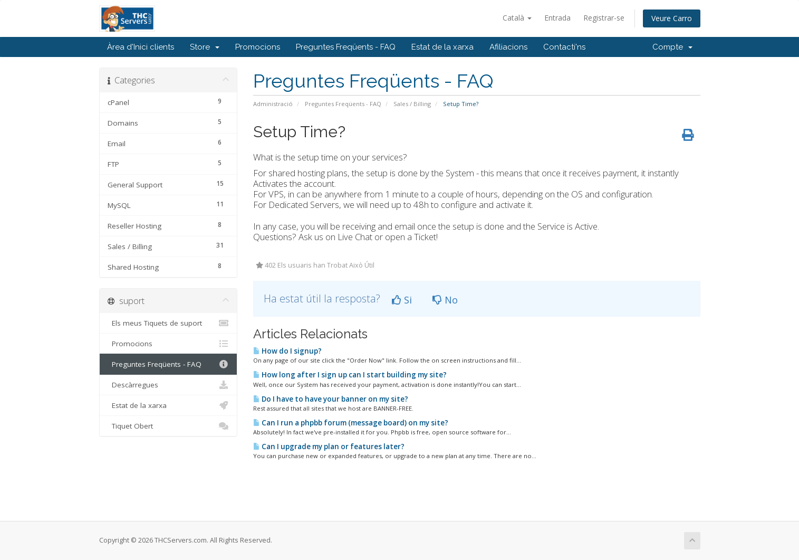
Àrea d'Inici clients (140, 47)
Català (517, 18)
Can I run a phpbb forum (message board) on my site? (350, 423)
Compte (672, 47)
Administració (273, 104)
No (445, 299)
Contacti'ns (564, 47)
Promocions (257, 47)
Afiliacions (508, 47)
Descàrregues (168, 384)
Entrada (557, 18)
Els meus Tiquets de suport (168, 323)
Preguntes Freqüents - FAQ (346, 47)
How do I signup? (287, 351)
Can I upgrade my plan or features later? (329, 446)
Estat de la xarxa (442, 47)
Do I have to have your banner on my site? (330, 399)
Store (204, 47)
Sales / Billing (412, 104)
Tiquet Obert (168, 426)
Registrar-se (603, 18)
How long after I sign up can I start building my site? (350, 374)
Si (402, 299)
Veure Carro (671, 18)
